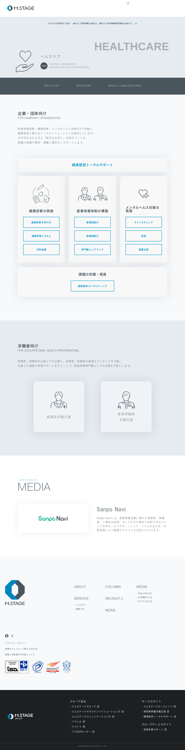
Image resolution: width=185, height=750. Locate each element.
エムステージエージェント (158, 706)
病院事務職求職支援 (155, 711)
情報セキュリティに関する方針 (20, 649)
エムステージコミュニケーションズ (91, 716)
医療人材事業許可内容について (20, 654)
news (158, 8)
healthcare (83, 86)
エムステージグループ (84, 706)
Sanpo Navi (143, 593)
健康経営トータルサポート (158, 716)
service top (51, 86)
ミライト (77, 726)
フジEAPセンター (81, 731)
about (95, 8)
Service (110, 8)
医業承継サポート (153, 729)
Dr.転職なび (143, 597)
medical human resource (125, 86)
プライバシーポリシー (15, 643)
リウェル (77, 721)
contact (172, 8)
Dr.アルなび (143, 601)
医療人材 (80, 609)
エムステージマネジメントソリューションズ (96, 711)
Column (125, 8)
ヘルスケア (81, 605)
